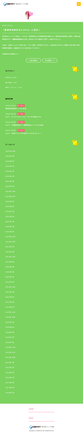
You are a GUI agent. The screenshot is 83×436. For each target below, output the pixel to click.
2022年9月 (9, 262)
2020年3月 (9, 337)
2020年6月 (9, 327)
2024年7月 (9, 212)
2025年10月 (10, 151)
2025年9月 (9, 156)
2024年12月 (10, 191)
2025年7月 (9, 166)
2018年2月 (9, 373)
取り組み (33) (11, 83)
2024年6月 (9, 217)
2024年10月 (10, 196)
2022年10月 (10, 257)
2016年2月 (9, 393)
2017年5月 (9, 388)
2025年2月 (9, 186)
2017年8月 (9, 383)
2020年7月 (9, 322)
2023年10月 (10, 242)
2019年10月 (10, 357)
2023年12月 (10, 237)
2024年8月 (9, 206)
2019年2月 (9, 367)
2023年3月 (9, 252)
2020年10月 (10, 317)
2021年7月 (9, 292)
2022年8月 (9, 267)
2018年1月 (9, 378)
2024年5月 (9, 222)
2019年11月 (10, 352)
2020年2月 (9, 342)
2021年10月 (10, 287)
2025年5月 (9, 171)
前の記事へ (34, 60)
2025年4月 (9, 176)
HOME (31, 409)
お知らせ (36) (11, 77)
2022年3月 (9, 277)
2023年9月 (9, 247)
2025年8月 (9, 161)
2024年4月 (9, 227)
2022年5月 (9, 272)
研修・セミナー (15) (13, 87)
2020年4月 (9, 332)
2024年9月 (9, 201)
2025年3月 (9, 181)
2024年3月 (9, 232)
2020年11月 (10, 312)
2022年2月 (9, 282)
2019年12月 (10, 347)
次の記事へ (49, 60)
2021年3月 (9, 307)
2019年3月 (9, 362)
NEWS (31, 418)
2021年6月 (9, 297)
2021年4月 (9, 302)
